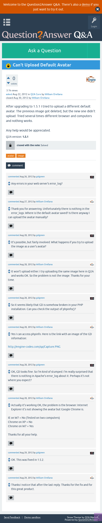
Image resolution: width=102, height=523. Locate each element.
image (21, 156)
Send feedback (12, 517)
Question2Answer (88, 519)
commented (13, 176)
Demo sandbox (32, 517)
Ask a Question (44, 50)
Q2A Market (91, 517)
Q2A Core (35, 94)
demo (86, 4)
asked (9, 94)
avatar (11, 156)
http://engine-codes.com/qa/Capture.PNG (34, 346)
